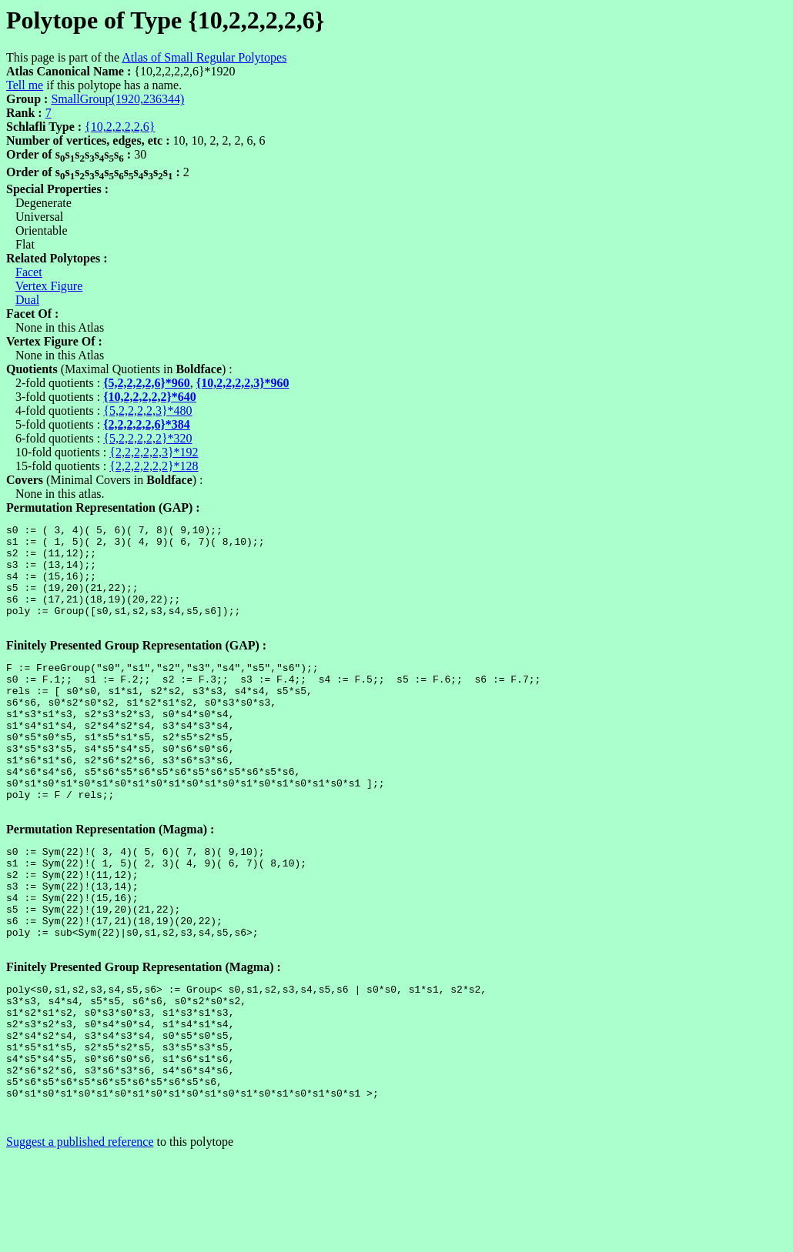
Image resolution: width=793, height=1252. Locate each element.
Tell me (24, 85)
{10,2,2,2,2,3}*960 (242, 382)
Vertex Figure (49, 285)
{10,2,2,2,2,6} (120, 126)
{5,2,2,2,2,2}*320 (147, 438)
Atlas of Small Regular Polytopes (204, 57)
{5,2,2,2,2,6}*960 (146, 382)
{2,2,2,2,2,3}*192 (153, 452)
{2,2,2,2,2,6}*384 (146, 424)
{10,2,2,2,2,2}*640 (149, 396)
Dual (27, 299)
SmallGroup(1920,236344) (117, 98)
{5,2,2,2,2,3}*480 (147, 410)
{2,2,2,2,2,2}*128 (153, 465)
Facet (28, 272)
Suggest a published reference (79, 1238)
